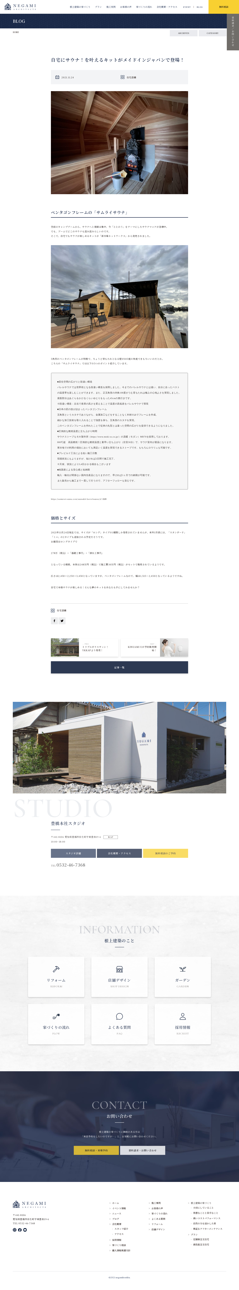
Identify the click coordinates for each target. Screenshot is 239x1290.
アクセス (119, 1240)
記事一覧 (119, 670)
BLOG (200, 7)
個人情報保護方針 (121, 1256)
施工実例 (111, 6)
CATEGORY (213, 33)
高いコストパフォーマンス (206, 1224)
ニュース (116, 1219)
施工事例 (156, 1209)
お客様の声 (126, 6)
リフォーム (157, 1230)
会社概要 (167, 6)
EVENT (187, 7)
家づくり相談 (119, 1251)
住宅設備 (131, 77)
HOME (16, 32)
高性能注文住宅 (201, 1250)
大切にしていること (203, 1214)
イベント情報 (119, 1214)
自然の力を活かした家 (204, 1229)
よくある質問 (158, 1225)
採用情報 (116, 1246)
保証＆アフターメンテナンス (207, 1235)
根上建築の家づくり (80, 6)
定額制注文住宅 (201, 1245)
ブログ (115, 1225)
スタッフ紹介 (121, 1235)
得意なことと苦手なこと (205, 1219)
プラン (98, 6)
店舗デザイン (158, 1235)
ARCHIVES (183, 33)
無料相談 (223, 6)
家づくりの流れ (144, 6)
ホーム (115, 1209)
